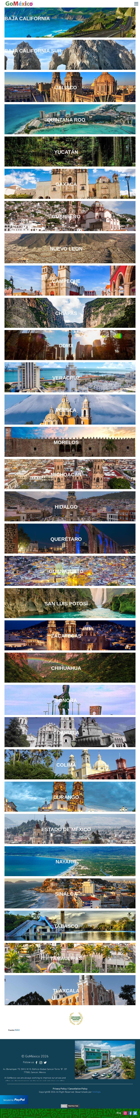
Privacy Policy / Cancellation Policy (70, 1088)
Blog (119, 1112)
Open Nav (137, 2)
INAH (17, 1030)
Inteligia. (96, 1091)
